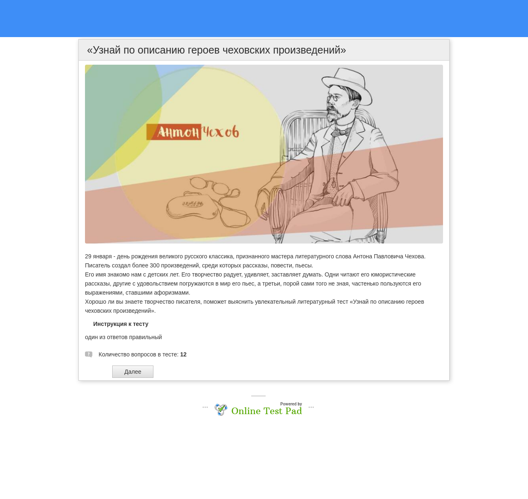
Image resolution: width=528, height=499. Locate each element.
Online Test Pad (266, 410)
